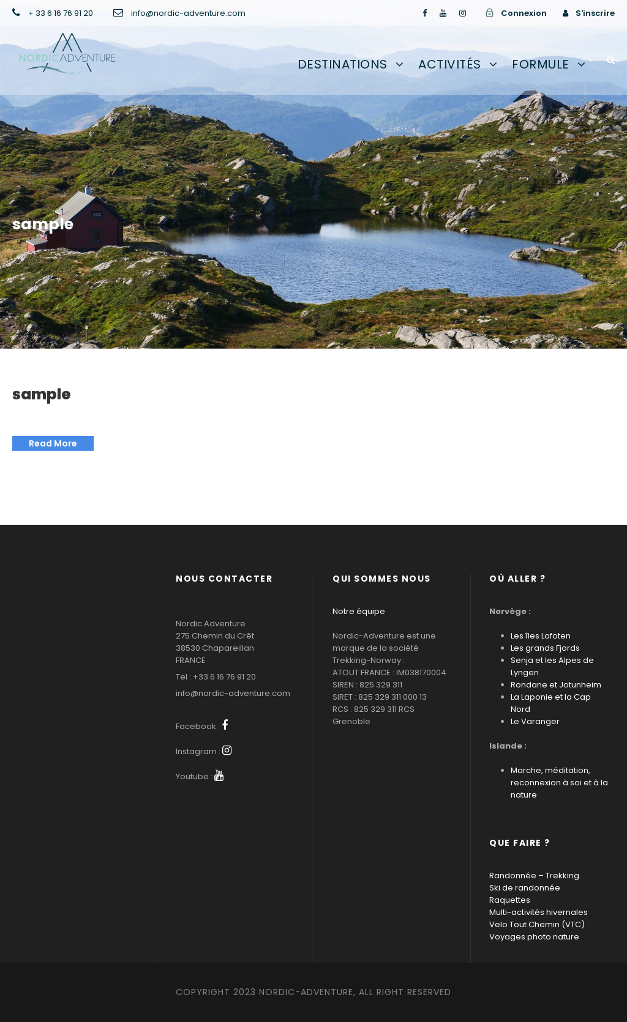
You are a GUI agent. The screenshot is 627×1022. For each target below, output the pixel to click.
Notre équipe (358, 611)
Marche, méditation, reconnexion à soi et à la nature (559, 783)
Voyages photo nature (534, 936)
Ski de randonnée (524, 888)
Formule (540, 64)
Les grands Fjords (545, 648)
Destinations (343, 64)
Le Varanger (535, 721)
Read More (53, 443)
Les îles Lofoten (541, 636)
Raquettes (509, 900)
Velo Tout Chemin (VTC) (537, 924)
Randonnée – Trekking (534, 875)
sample (41, 394)
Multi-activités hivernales (538, 912)
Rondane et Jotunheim (556, 685)
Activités (449, 64)
